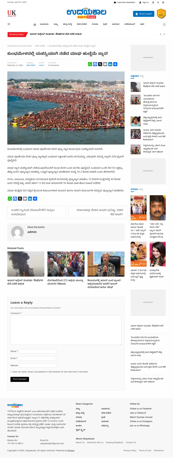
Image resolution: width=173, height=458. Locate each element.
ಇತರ (142, 24)
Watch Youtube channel (141, 417)
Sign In (144, 3)
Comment (16, 314)
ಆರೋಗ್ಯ (105, 426)
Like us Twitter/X (138, 413)
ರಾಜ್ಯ (56, 24)
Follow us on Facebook (141, 409)
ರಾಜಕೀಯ (44, 24)
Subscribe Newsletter (124, 3)
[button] (8, 24)
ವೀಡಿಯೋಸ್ (129, 24)
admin (41, 66)
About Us (80, 443)
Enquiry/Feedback (114, 443)
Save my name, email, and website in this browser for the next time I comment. (50, 372)
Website (14, 366)
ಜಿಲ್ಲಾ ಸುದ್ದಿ (67, 24)
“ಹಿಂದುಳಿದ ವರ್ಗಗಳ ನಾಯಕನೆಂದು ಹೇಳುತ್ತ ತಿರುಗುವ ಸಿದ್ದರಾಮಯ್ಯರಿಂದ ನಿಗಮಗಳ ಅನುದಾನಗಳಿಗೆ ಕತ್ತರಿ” (145, 341)
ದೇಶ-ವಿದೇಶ (82, 24)
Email (13, 359)
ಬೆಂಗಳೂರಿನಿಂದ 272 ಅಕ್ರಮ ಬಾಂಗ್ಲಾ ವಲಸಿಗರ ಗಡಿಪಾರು (65, 283)
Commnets (52, 63)
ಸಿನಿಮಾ (95, 24)
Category (29, 63)
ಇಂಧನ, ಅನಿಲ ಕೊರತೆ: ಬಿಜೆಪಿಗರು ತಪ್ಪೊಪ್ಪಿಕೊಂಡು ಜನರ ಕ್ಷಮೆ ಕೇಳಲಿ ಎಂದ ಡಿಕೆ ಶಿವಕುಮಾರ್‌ (148, 367)
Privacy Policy (130, 451)
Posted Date (12, 63)
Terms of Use (145, 451)
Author (41, 63)
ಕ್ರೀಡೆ (105, 24)
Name (14, 352)
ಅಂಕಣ (79, 426)
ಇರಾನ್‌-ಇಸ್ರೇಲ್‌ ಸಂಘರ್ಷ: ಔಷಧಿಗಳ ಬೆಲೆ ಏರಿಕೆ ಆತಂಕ (56, 35)
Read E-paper (144, 13)
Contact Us (131, 443)
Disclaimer (159, 451)
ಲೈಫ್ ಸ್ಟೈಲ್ (80, 430)
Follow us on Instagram (141, 422)
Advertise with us (95, 443)
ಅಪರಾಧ (115, 24)
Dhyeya (71, 451)
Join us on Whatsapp (140, 426)
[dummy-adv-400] (148, 58)
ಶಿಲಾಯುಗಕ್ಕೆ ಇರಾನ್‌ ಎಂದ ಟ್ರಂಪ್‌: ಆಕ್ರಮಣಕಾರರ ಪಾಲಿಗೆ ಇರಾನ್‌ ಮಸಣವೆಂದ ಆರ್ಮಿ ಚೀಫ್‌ (104, 285)
